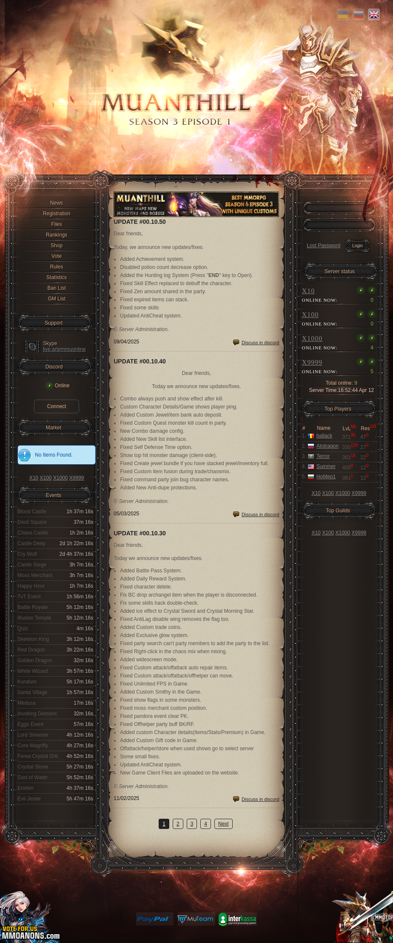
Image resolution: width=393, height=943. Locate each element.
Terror (323, 456)
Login (357, 245)
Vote (56, 256)
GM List (56, 299)
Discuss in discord (260, 342)
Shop (57, 246)
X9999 (76, 478)
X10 (33, 478)
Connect (56, 406)
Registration (56, 214)
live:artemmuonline (64, 349)
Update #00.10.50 (140, 221)
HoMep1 (326, 477)
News (56, 203)
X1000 (60, 478)
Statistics (56, 277)
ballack (324, 436)
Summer (326, 466)
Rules (56, 267)
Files (56, 224)
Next (223, 824)
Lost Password (323, 246)
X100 (45, 478)
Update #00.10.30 (140, 533)
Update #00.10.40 (140, 361)
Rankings (56, 235)
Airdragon (327, 446)
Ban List (56, 288)
